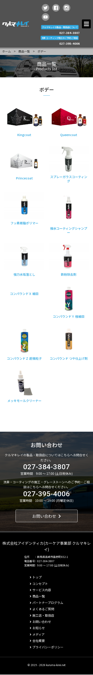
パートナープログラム (46, 602)
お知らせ (37, 628)
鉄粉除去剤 (68, 274)
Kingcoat (24, 134)
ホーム (6, 51)
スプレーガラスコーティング (68, 179)
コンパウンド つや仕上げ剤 (69, 358)
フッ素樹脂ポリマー (24, 223)
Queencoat (68, 134)
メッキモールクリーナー (24, 400)
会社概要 (37, 640)
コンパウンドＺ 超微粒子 (24, 358)
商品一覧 (24, 51)
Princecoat (24, 178)
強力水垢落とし (24, 274)
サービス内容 (40, 590)
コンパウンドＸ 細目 (24, 293)
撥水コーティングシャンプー (68, 230)
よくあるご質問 (42, 609)
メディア (37, 634)
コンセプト (39, 583)
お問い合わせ (46, 516)
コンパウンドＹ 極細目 (69, 316)
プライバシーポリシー (46, 647)
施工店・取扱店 (42, 615)
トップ (36, 577)
